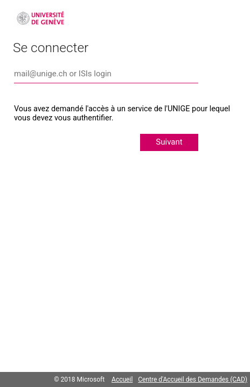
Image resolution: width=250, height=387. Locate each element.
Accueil (122, 379)
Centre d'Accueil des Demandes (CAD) (192, 379)
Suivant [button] (169, 142)
